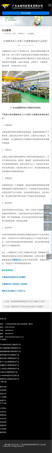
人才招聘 (3, 397)
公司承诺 (3, 429)
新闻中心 (21, 33)
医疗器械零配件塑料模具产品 (10, 348)
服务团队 (3, 432)
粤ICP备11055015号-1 (12, 444)
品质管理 (3, 390)
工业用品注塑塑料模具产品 (9, 369)
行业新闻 (30, 33)
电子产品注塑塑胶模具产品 (9, 362)
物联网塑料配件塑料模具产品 (10, 351)
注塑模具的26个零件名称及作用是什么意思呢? (26, 306)
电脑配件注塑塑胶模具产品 (9, 365)
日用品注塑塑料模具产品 (9, 372)
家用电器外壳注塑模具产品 (9, 355)
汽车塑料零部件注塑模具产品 (10, 344)
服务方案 (3, 387)
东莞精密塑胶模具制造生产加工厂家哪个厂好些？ (28, 301)
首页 (14, 33)
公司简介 (3, 408)
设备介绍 (3, 393)
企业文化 (3, 412)
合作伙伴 (3, 418)
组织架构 (3, 422)
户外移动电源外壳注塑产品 (9, 375)
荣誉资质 (3, 415)
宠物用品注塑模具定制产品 (9, 379)
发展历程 (3, 425)
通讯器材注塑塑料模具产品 (9, 358)
